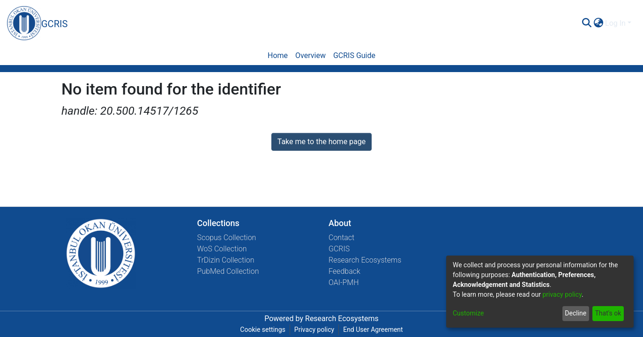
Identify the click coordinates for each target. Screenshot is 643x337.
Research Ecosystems (365, 260)
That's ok (608, 313)
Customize (468, 313)
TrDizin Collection (225, 260)
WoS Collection (222, 248)
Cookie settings (262, 329)
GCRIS (339, 248)
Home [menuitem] (278, 55)
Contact (341, 237)
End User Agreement (373, 329)
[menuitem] (598, 23)
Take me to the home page (321, 141)
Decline (575, 313)
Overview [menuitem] (310, 55)
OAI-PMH (344, 282)
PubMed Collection (228, 271)
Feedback (344, 271)
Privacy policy (314, 329)
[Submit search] (586, 23)
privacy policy (562, 294)
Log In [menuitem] (615, 23)
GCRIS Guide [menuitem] (354, 55)
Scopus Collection (226, 237)
